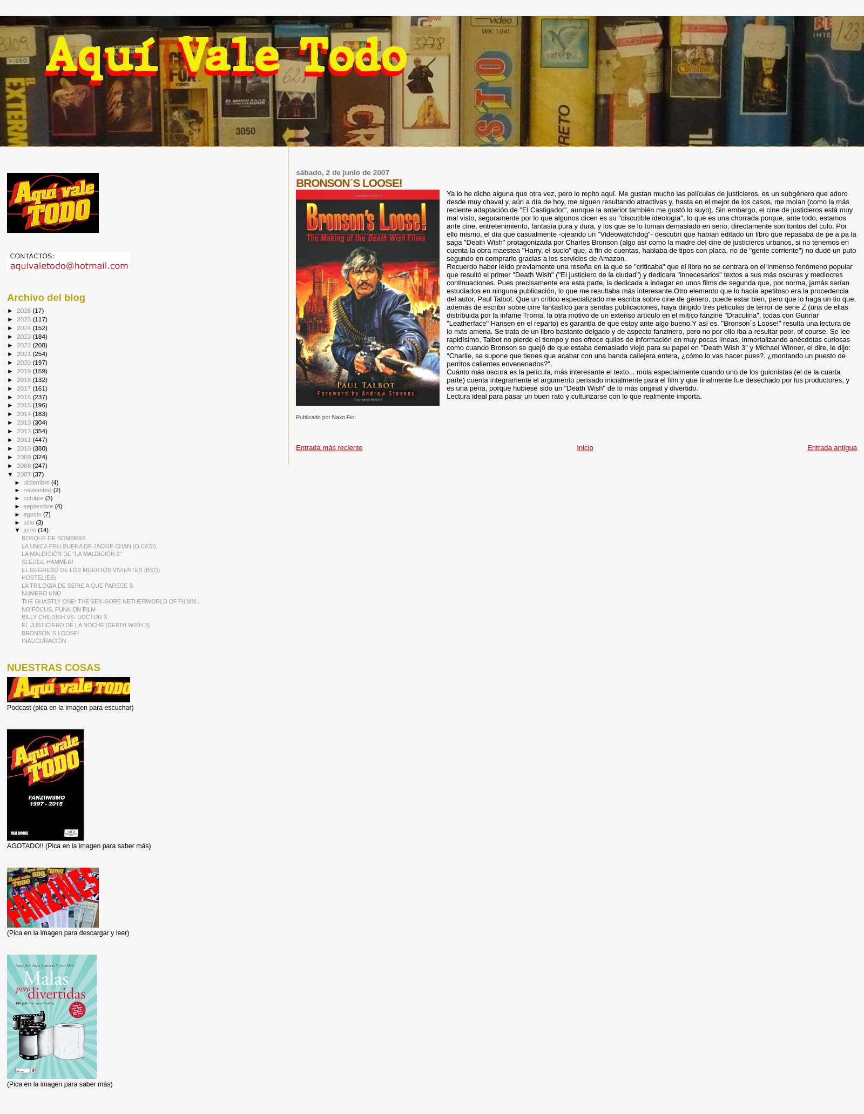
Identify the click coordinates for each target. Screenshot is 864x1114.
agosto (34, 514)
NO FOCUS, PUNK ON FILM (59, 609)
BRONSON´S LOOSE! (50, 633)
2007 (24, 474)
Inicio (585, 448)
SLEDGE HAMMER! (47, 562)
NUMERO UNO (41, 593)
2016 (24, 396)
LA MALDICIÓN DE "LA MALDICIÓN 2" (72, 554)
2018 (24, 379)
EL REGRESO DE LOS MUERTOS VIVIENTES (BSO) (91, 570)
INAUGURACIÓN (44, 640)
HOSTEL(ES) (39, 577)
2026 (24, 310)
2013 (24, 422)
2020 (24, 362)
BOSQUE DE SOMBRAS (54, 538)
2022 (24, 344)
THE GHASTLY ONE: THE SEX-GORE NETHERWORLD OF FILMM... (111, 601)
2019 (24, 370)
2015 (24, 404)
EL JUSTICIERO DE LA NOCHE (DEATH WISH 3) (86, 625)
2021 (24, 353)
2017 (24, 388)
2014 (24, 413)
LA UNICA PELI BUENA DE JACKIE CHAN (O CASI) (89, 546)
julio (30, 522)
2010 (24, 448)
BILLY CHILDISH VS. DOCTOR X (64, 617)
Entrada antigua (832, 448)
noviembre (38, 490)
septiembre (39, 506)
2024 (24, 327)
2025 (24, 319)
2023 (24, 336)
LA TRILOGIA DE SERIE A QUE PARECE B (77, 585)
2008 (24, 465)
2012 (24, 430)
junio (31, 530)
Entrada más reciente (329, 448)
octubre (34, 498)
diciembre (37, 482)
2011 (24, 439)
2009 (24, 456)
